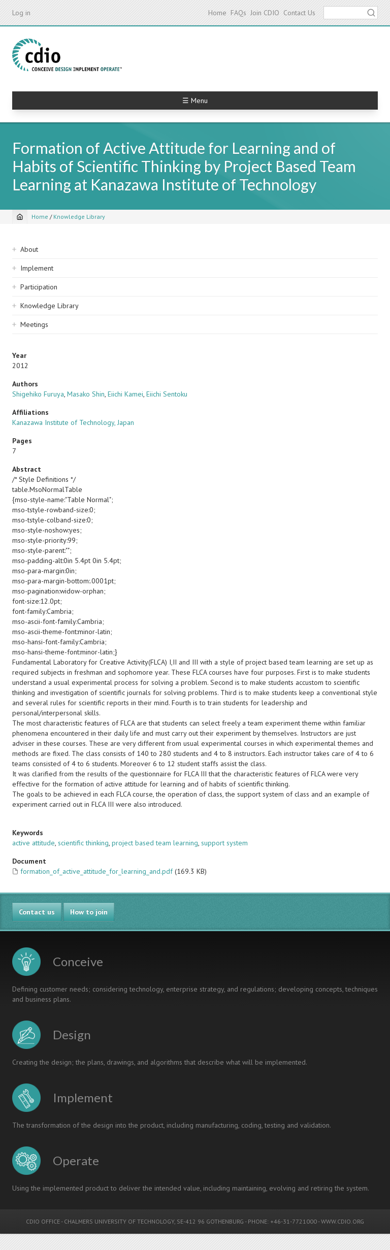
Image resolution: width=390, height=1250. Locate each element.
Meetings (34, 324)
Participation (38, 286)
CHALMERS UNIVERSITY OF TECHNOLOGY (119, 1221)
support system (224, 842)
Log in (21, 12)
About (29, 249)
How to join (89, 911)
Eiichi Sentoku (166, 394)
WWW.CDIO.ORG (342, 1221)
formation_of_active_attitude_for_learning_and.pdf (96, 871)
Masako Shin (86, 394)
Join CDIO (264, 12)
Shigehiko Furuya (38, 394)
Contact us (37, 911)
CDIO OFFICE (43, 1221)
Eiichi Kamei (125, 394)
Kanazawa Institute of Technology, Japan (73, 422)
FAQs (238, 12)
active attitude (33, 842)
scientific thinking (83, 842)
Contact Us (299, 12)
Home (217, 12)
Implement (36, 268)
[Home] (19, 217)
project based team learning (155, 842)
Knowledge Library (79, 216)
